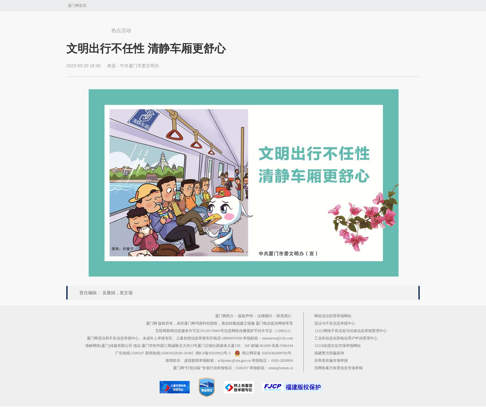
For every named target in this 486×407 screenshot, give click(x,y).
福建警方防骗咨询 (329, 353)
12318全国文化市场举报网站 (337, 346)
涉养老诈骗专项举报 (331, 360)
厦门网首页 (77, 5)
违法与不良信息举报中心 (334, 323)
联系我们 (283, 316)
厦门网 (86, 27)
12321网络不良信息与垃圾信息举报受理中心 (350, 331)
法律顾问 (264, 316)
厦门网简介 (224, 316)
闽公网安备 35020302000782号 (262, 353)
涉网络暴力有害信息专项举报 (338, 368)
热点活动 (121, 30)
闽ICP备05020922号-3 (213, 353)
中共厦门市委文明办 (139, 65)
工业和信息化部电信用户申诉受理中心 (346, 338)
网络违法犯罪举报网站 (332, 316)
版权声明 (245, 316)
